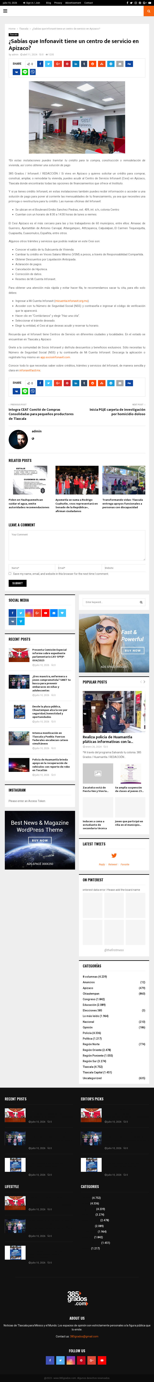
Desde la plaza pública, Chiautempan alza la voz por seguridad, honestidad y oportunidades (49, 711)
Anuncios (89, 982)
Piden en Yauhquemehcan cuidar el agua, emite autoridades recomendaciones (29, 503)
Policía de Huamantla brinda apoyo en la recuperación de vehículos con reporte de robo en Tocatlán (51, 764)
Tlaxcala (14, 35)
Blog (48, 3)
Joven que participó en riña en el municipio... (129, 823)
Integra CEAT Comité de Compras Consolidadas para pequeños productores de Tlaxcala (41, 414)
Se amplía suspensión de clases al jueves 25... (129, 789)
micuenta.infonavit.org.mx (71, 301)
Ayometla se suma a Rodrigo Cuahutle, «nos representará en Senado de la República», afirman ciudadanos (76, 505)
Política (87, 1038)
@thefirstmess (114, 950)
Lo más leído (91, 1016)
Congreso (89, 999)
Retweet (112, 864)
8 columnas (90, 976)
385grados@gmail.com (84, 1336)
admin (15, 54)
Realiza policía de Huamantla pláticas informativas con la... (108, 739)
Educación (89, 1004)
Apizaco (88, 988)
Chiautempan (91, 993)
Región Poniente (93, 1055)
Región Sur (90, 1061)
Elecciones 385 (92, 1010)
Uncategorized (92, 1078)
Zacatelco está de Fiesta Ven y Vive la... (95, 789)
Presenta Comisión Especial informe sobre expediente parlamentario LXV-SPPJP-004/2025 (49, 655)
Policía (87, 1033)
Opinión (88, 1027)
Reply (102, 864)
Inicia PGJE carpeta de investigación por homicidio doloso (117, 412)
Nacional (88, 1021)
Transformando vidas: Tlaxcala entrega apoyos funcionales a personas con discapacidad (122, 503)
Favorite (125, 864)
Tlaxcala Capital (93, 1072)
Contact (88, 3)
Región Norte (91, 1044)
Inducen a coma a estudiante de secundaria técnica (95, 825)
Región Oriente (92, 1050)
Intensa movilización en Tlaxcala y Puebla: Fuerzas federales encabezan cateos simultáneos (50, 738)
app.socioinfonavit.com (55, 357)
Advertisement (73, 3)
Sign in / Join (31, 3)
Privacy (58, 3)
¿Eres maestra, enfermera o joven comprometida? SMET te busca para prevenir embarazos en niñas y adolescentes (51, 683)
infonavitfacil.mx (29, 370)
